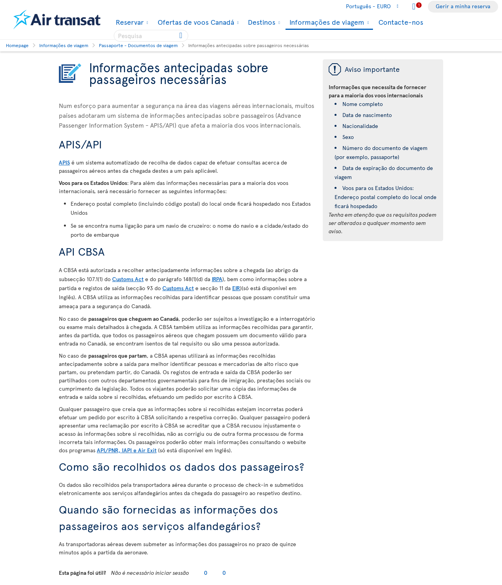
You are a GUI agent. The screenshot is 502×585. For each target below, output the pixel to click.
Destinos (260, 22)
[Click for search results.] (181, 36)
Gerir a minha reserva (463, 6)
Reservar (129, 22)
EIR (236, 288)
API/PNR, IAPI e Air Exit (126, 450)
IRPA (217, 279)
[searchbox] (151, 36)
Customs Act (128, 279)
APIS (64, 162)
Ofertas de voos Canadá (195, 22)
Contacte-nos (400, 22)
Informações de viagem (326, 22)
